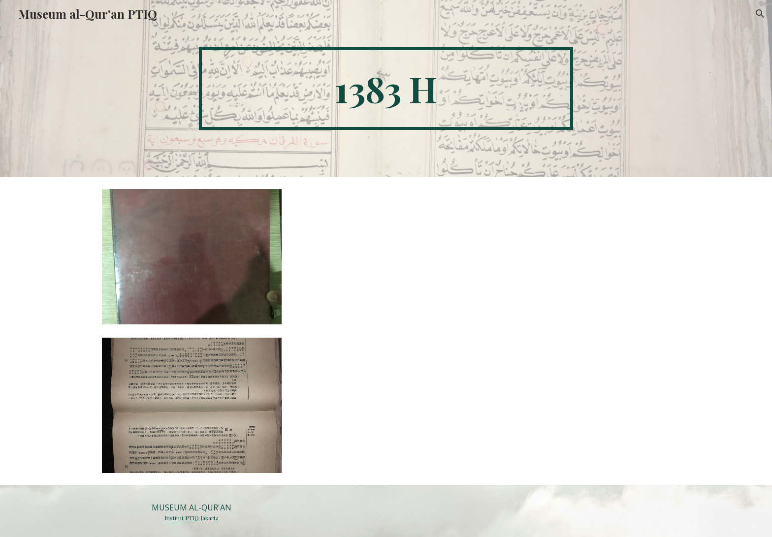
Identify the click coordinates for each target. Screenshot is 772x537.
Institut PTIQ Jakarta (191, 518)
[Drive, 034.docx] (483, 329)
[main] (386, 88)
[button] (760, 14)
